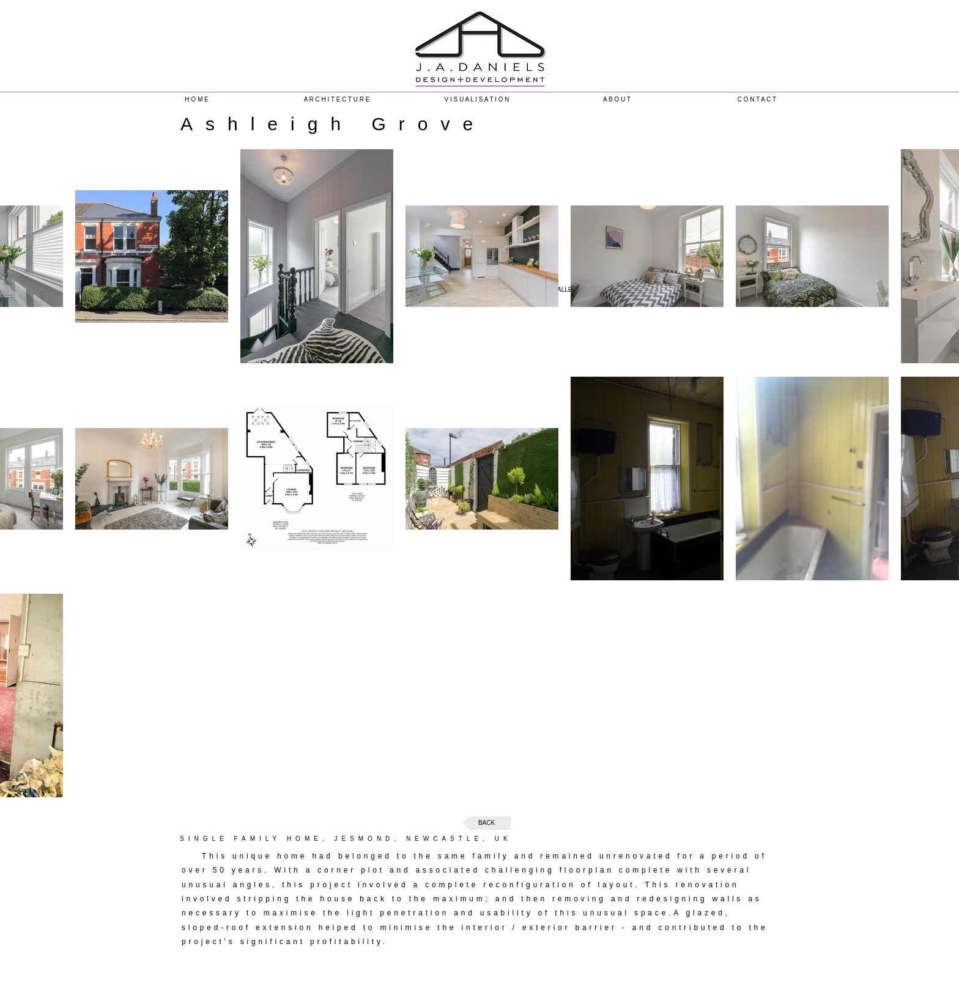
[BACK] (486, 823)
